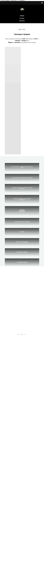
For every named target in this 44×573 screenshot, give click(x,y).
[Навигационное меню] (42, 2)
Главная (22, 15)
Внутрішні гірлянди (22, 440)
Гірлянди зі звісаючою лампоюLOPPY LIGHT (22, 270)
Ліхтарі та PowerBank (22, 406)
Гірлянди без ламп (22, 474)
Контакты (22, 20)
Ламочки (22, 372)
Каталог (22, 18)
